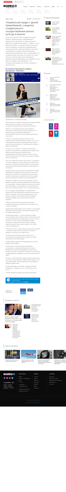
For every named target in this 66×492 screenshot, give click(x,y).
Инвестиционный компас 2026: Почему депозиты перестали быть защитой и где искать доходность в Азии (56, 41)
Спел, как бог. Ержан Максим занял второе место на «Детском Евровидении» (35, 318)
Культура (46, 6)
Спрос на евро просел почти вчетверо (55, 23)
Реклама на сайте (53, 378)
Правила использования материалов (55, 381)
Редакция (51, 376)
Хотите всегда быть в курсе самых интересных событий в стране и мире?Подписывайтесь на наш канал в (23, 280)
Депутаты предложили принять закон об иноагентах (55, 104)
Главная (25, 6)
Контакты (51, 384)
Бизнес (39, 6)
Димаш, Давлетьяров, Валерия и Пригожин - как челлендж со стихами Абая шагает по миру (13, 319)
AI (57, 6)
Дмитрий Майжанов (36, 402)
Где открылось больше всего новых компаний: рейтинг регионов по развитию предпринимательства (58, 61)
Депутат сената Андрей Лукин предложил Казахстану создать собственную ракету (55, 97)
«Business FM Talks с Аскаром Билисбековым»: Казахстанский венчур (55, 79)
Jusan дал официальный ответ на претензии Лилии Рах (55, 111)
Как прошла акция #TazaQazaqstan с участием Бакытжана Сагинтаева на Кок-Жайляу (36, 308)
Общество (36, 380)
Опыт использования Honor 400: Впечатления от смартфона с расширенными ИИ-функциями (55, 88)
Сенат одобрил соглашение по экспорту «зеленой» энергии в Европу (56, 30)
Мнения (11, 18)
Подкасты (32, 6)
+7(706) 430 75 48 (23, 386)
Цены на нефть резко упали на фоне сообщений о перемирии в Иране (56, 51)
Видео (53, 6)
